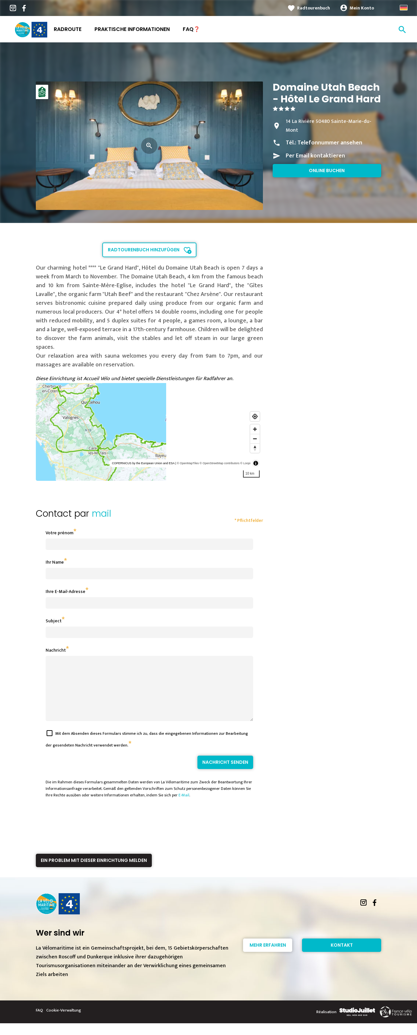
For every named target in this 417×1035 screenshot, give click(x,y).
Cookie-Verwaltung (63, 1022)
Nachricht (56, 650)
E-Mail (184, 807)
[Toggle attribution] (256, 463)
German (403, 7)
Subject (54, 621)
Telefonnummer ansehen (329, 143)
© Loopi (245, 463)
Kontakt (342, 957)
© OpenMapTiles (188, 463)
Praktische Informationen (132, 29)
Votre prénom (59, 533)
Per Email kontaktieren (315, 156)
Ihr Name (55, 562)
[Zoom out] (255, 438)
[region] (149, 432)
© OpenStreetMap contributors (219, 463)
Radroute (67, 29)
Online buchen (327, 170)
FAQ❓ (191, 29)
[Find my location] (255, 416)
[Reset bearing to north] (255, 448)
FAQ (39, 1022)
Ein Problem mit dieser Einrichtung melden (94, 872)
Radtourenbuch (313, 8)
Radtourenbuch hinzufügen (144, 249)
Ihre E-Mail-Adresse (65, 591)
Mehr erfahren (268, 957)
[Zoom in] (255, 429)
